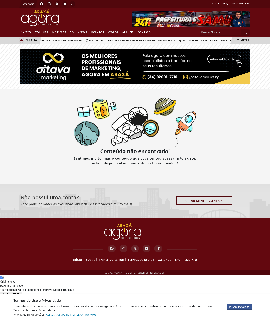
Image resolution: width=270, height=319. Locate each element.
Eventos (97, 32)
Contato (144, 32)
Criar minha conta (204, 200)
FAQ (177, 259)
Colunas (41, 32)
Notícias (59, 32)
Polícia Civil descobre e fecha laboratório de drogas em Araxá (132, 40)
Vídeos (113, 32)
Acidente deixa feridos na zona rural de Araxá (214, 40)
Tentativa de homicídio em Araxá (59, 40)
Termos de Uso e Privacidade (149, 259)
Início (26, 32)
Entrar (29, 4)
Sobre (90, 259)
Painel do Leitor (111, 259)
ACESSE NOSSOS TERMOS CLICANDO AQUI (71, 314)
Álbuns (128, 32)
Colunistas (78, 32)
